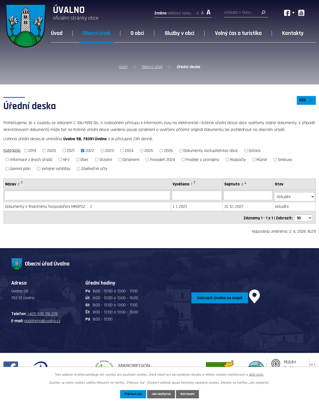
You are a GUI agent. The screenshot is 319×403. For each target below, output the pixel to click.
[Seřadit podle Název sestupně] (22, 183)
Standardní (202, 12)
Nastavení (188, 394)
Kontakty (293, 33)
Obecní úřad (96, 33)
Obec (84, 159)
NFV (66, 159)
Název (12, 183)
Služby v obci (179, 33)
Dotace (255, 150)
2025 (148, 150)
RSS (305, 101)
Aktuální (282, 205)
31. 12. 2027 (234, 205)
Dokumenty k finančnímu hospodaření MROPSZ (49, 205)
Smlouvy (285, 159)
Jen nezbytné (161, 394)
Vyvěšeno (182, 183)
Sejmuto (234, 183)
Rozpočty (238, 159)
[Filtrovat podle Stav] (295, 194)
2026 (168, 150)
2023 (109, 150)
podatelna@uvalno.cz (42, 317)
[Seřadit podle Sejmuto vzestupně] (246, 181)
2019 (32, 150)
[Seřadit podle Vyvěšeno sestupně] (195, 183)
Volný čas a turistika (238, 33)
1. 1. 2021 (180, 205)
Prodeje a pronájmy (202, 159)
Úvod (56, 33)
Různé (262, 159)
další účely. (256, 374)
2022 (89, 150)
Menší (197, 12)
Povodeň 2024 (162, 159)
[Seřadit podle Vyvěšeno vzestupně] (195, 181)
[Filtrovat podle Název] (87, 195)
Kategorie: (12, 150)
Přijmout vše (132, 394)
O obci (137, 33)
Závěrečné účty (94, 168)
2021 (70, 150)
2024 (129, 150)
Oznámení (131, 159)
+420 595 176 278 (42, 311)
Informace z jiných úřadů (31, 159)
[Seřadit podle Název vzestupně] (22, 181)
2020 (51, 150)
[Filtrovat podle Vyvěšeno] (197, 195)
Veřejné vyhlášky (55, 168)
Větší (209, 12)
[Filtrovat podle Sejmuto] (248, 195)
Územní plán (20, 168)
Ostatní (106, 159)
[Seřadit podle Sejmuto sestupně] (246, 183)
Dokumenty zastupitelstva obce (211, 150)
